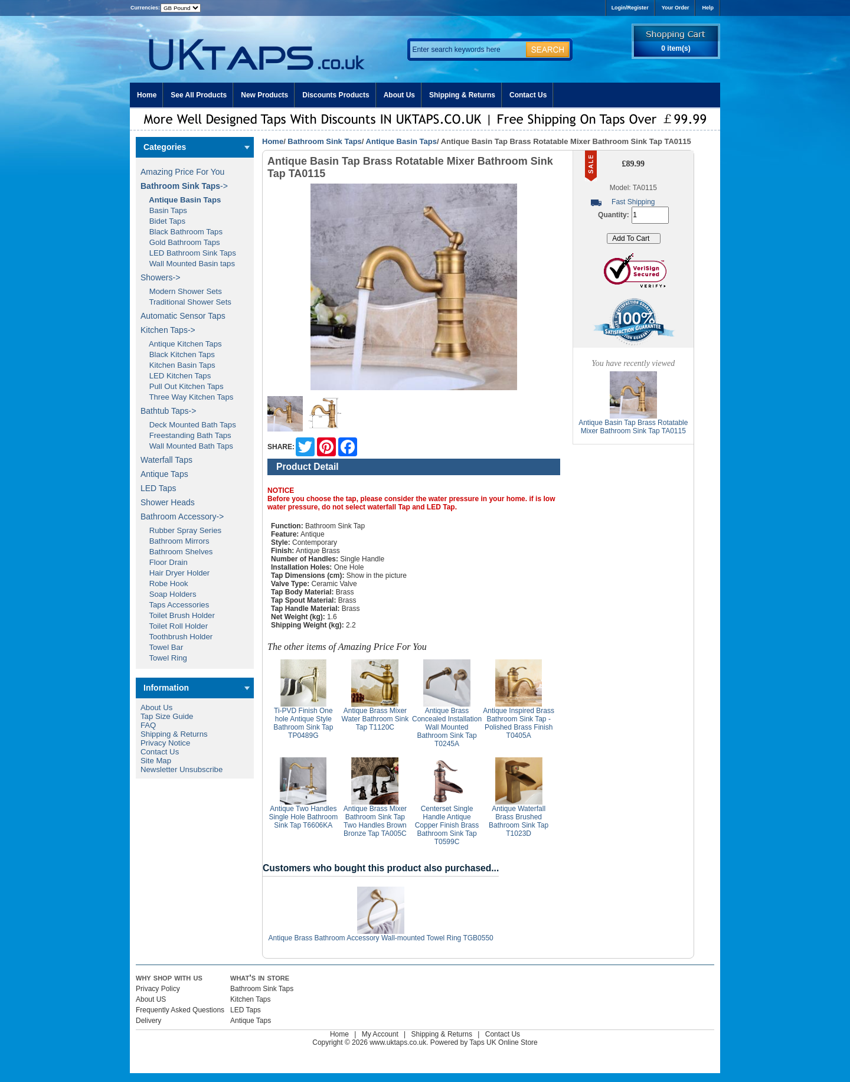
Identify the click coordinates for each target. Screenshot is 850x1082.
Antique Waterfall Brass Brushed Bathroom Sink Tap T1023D (518, 821)
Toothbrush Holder (176, 636)
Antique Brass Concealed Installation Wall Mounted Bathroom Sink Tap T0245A (447, 727)
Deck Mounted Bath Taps (188, 424)
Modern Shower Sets (181, 291)
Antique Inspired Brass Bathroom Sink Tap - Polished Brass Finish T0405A (518, 723)
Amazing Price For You (182, 171)
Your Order (675, 8)
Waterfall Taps (166, 460)
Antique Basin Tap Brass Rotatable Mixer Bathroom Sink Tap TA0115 (633, 427)
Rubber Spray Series (180, 530)
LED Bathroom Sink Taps (188, 253)
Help (708, 8)
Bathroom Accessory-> (182, 516)
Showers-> (160, 277)
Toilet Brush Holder (177, 615)
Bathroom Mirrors (175, 541)
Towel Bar (161, 647)
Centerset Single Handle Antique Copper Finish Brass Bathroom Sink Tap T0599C (447, 825)
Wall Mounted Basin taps (187, 263)
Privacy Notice (165, 742)
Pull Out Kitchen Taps (182, 386)
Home (146, 95)
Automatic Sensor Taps (182, 316)
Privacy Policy (158, 989)
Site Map (155, 760)
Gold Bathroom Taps (180, 242)
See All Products (199, 95)
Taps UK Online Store (503, 1042)
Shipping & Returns (462, 95)
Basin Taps (163, 210)
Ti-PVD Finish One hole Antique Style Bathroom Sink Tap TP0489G (303, 723)
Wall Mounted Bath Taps (186, 446)
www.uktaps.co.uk (398, 1042)
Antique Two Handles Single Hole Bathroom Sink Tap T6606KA (303, 817)
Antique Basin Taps (401, 141)
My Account (380, 1034)
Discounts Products (335, 95)
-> (184, 186)
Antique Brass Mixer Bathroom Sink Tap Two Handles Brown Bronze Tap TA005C (375, 821)
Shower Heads (167, 502)
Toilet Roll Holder (174, 626)
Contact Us (528, 95)
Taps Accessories (174, 604)
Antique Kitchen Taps (181, 343)
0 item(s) (675, 48)
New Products (264, 95)
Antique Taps (164, 474)
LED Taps (158, 488)
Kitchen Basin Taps (177, 365)
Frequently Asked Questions (180, 1010)
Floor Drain (164, 562)
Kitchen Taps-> (167, 330)
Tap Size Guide (166, 716)
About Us (399, 95)
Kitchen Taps (250, 999)
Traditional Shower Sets (185, 302)
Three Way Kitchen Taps (186, 397)
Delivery (148, 1020)
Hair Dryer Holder (175, 572)
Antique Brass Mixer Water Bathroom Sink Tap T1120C (375, 719)
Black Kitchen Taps (177, 354)
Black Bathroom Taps (181, 231)
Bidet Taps (162, 221)
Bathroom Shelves (176, 551)
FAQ (148, 725)
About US (151, 999)
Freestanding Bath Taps (185, 435)
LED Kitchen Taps (175, 375)
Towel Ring (163, 657)
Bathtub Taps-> (168, 411)
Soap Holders (168, 594)
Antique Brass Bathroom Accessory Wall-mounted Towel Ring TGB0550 (380, 938)
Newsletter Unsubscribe (181, 769)
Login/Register (630, 8)
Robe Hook (164, 583)
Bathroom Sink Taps (324, 141)
